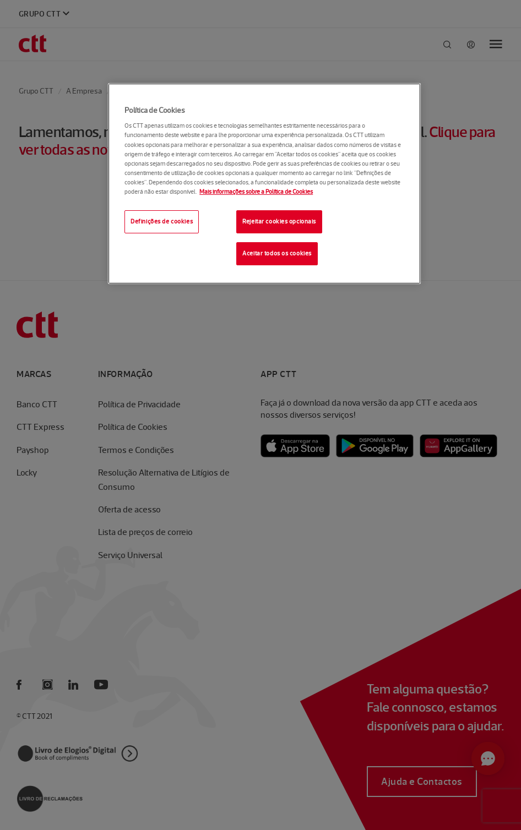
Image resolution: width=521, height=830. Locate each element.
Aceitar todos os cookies (277, 253)
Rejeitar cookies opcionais (279, 221)
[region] (264, 183)
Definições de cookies (162, 221)
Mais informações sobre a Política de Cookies (256, 191)
